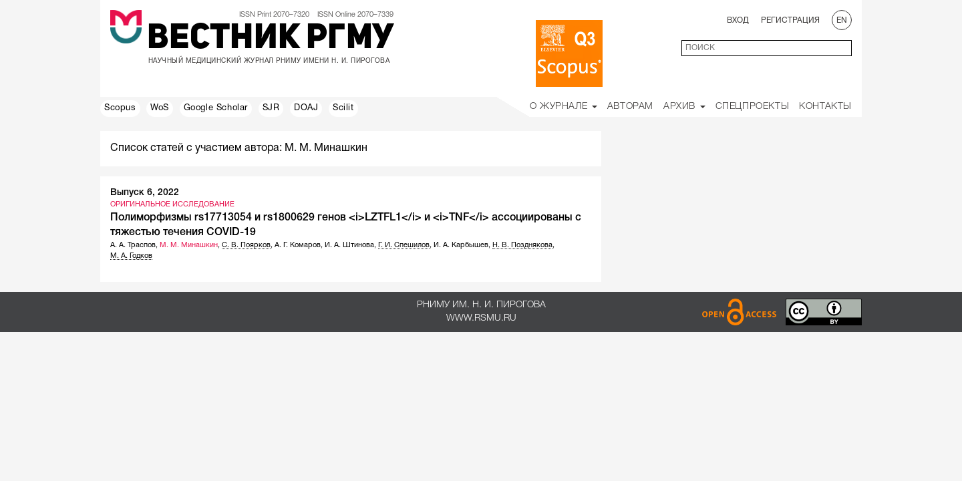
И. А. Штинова (349, 245)
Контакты (825, 106)
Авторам (630, 106)
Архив (684, 106)
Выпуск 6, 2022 (144, 192)
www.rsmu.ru (481, 318)
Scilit (343, 108)
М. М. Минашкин (189, 245)
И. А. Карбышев (461, 245)
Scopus (120, 108)
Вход (738, 20)
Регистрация (790, 20)
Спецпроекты (752, 106)
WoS (159, 108)
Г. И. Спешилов (404, 245)
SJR (271, 108)
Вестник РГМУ (270, 39)
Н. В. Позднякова (522, 245)
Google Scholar (216, 108)
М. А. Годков (131, 256)
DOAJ (306, 108)
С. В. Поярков (246, 245)
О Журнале (563, 106)
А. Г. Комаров (298, 245)
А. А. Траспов (133, 245)
